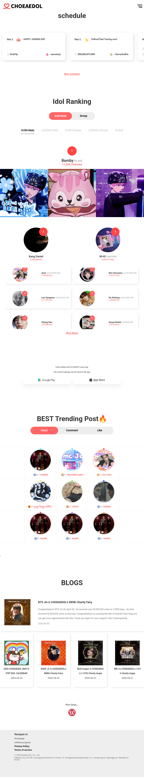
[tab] (60, 116)
